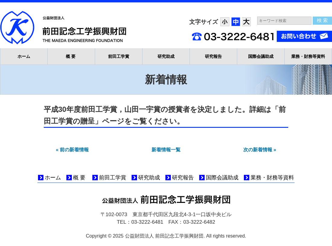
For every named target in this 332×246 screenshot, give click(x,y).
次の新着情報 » (259, 149)
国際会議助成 (260, 56)
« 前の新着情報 (72, 149)
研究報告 (213, 56)
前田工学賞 (118, 56)
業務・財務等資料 (308, 56)
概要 (71, 56)
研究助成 (166, 56)
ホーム (24, 56)
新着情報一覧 (166, 149)
